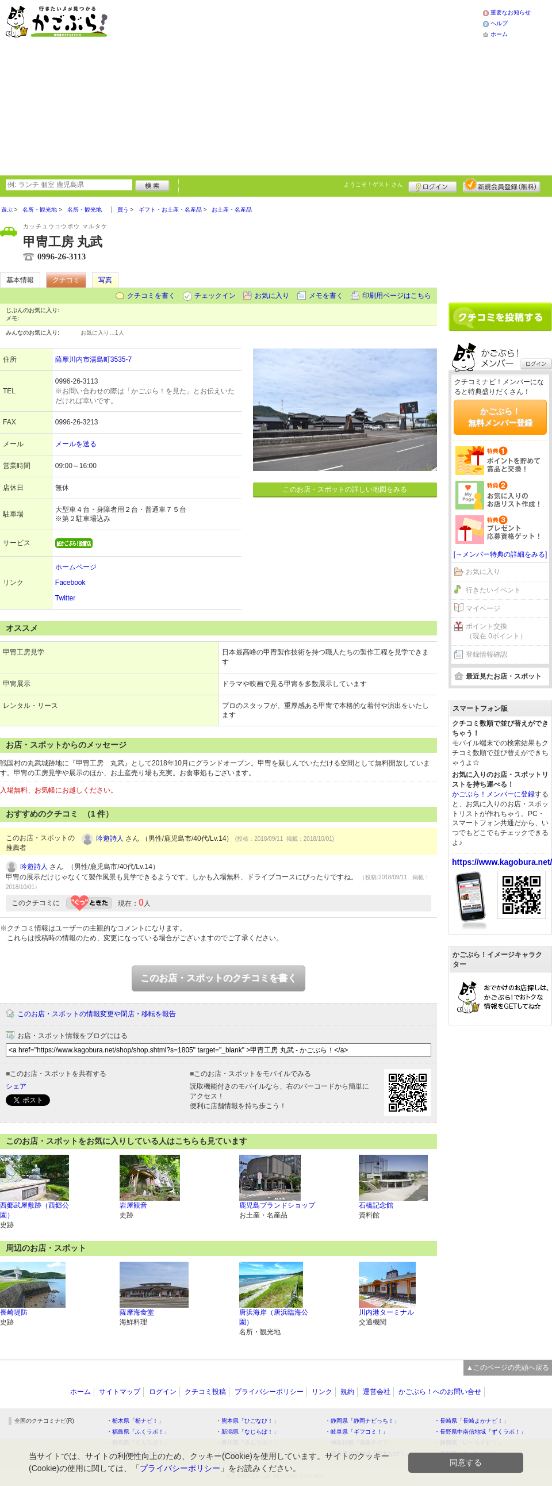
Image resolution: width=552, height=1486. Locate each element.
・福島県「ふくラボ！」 (138, 1431)
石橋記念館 (376, 1205)
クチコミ (66, 280)
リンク (322, 1392)
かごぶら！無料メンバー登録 (500, 417)
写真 (105, 280)
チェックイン (215, 296)
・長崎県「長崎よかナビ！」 (471, 1421)
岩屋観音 (133, 1205)
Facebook (70, 583)
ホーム (499, 34)
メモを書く (326, 296)
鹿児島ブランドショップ (277, 1205)
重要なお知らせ (510, 12)
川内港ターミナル (386, 1312)
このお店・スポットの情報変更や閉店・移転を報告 (96, 1014)
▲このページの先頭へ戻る (507, 1368)
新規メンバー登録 (501, 185)
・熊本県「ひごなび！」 (247, 1421)
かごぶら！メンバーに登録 (493, 794)
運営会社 (376, 1392)
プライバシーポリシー (269, 1392)
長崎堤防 (14, 1312)
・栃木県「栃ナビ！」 (135, 1421)
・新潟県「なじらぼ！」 (247, 1431)
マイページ (483, 608)
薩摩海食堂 (137, 1312)
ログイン (432, 185)
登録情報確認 (486, 654)
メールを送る (76, 444)
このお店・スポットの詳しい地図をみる (345, 489)
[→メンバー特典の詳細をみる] (500, 554)
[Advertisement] (276, 86)
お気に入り (272, 296)
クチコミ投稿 (205, 1392)
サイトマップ (119, 1392)
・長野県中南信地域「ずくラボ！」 (480, 1431)
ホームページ (76, 567)
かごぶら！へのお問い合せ (439, 1392)
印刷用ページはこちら (396, 296)
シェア (16, 1086)
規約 (347, 1392)
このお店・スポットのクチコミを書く (218, 978)
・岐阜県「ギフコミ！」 (356, 1431)
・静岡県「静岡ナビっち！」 (362, 1421)
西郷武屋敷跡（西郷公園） (34, 1210)
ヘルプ (499, 23)
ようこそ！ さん (373, 184)
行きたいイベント (493, 590)
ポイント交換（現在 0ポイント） (496, 631)
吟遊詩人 (110, 838)
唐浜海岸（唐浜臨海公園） (273, 1317)
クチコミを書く (151, 296)
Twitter (65, 598)
